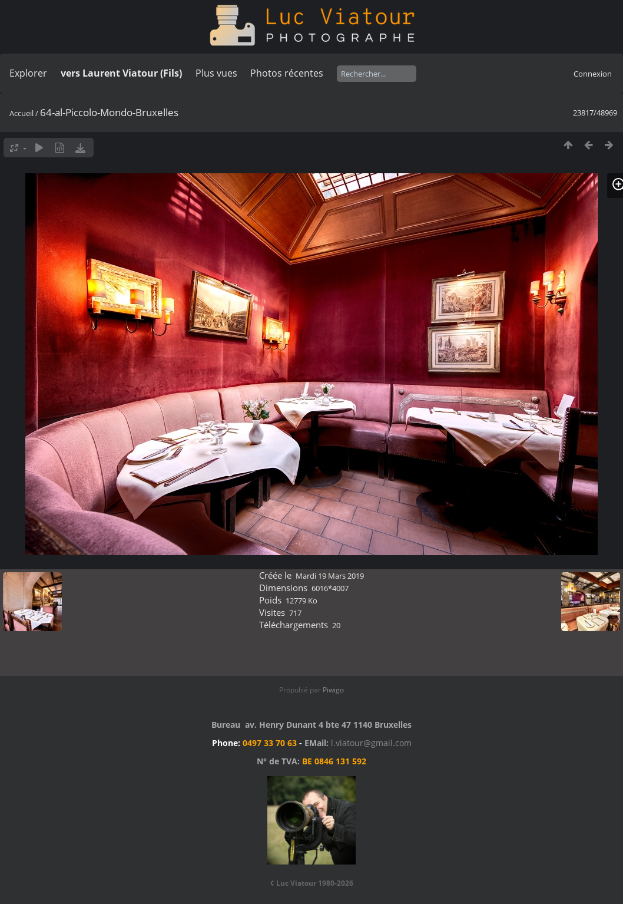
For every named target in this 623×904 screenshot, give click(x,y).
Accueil (21, 113)
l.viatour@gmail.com (371, 742)
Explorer (28, 73)
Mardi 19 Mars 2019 (330, 575)
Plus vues (216, 73)
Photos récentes (286, 73)
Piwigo (333, 690)
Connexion (593, 73)
